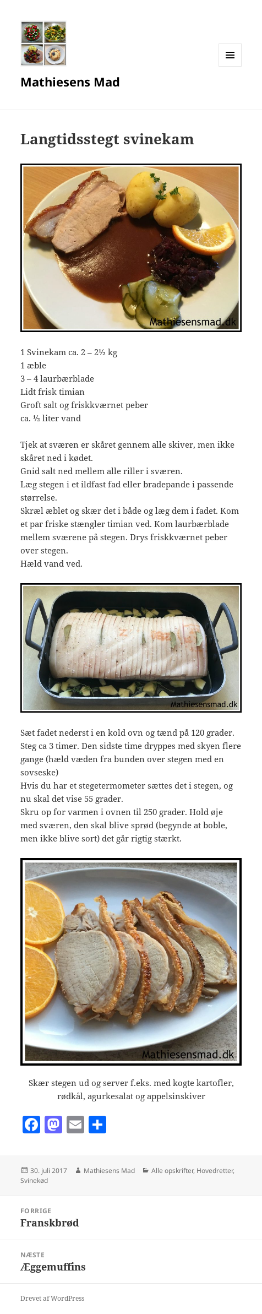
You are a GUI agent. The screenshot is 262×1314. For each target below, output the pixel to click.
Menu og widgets (230, 66)
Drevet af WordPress (52, 1298)
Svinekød (34, 1180)
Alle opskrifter (172, 1170)
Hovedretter (215, 1170)
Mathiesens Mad (70, 81)
